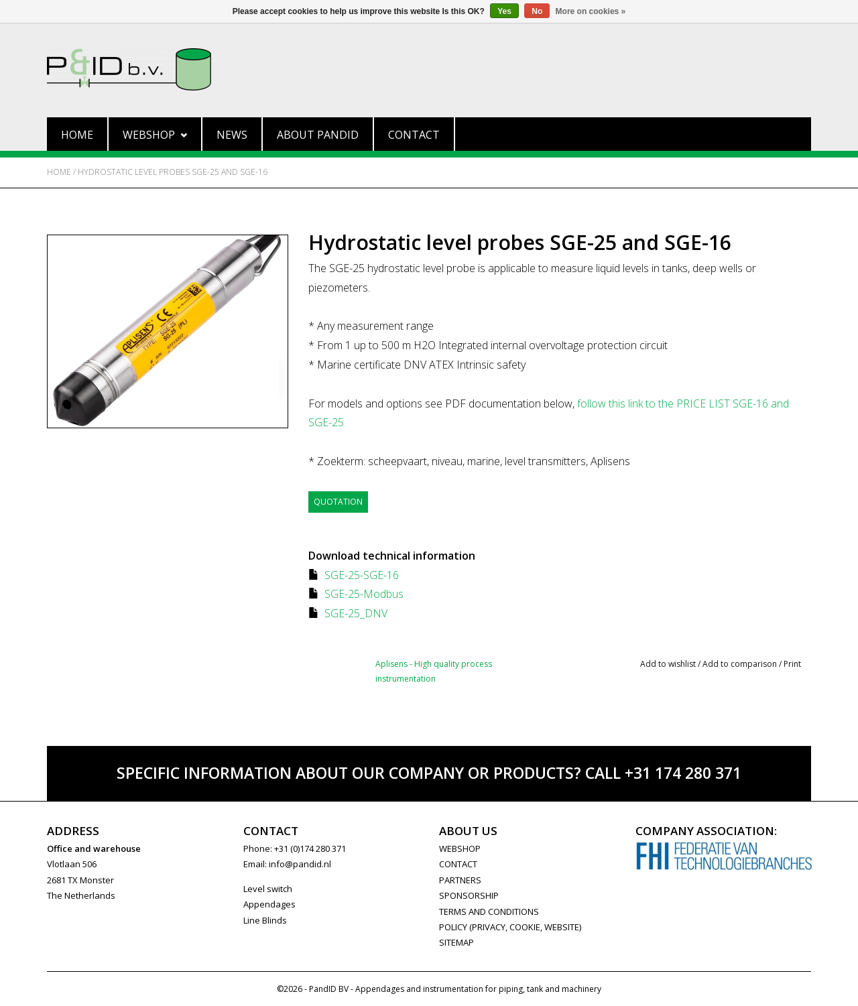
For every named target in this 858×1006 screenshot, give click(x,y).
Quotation (338, 501)
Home (77, 134)
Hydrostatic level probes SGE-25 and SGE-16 (172, 172)
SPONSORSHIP (469, 895)
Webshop (155, 134)
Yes (504, 11)
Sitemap (456, 942)
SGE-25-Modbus (364, 593)
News (232, 134)
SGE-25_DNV (355, 613)
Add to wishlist (668, 664)
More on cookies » (591, 11)
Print (792, 664)
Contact (414, 134)
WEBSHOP (460, 848)
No (537, 11)
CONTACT (458, 864)
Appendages (269, 904)
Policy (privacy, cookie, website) (510, 927)
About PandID (318, 134)
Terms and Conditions (489, 911)
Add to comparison (740, 664)
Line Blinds (265, 920)
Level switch (267, 889)
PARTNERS (460, 880)
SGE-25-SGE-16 (361, 575)
